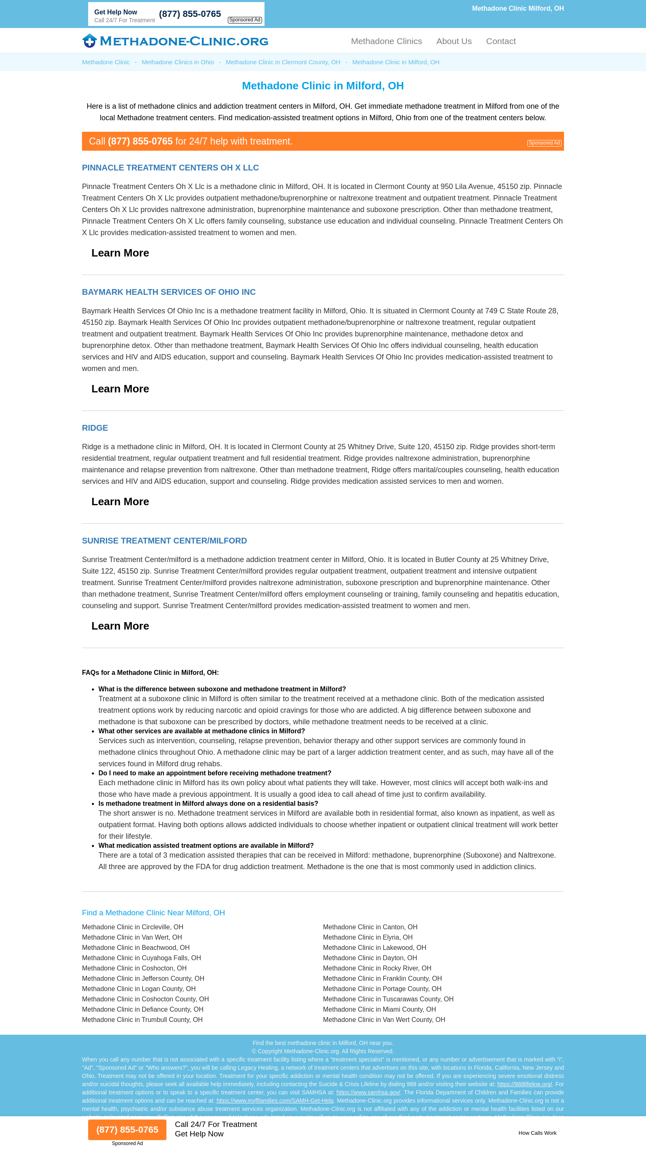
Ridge (95, 427)
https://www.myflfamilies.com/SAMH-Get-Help (275, 1100)
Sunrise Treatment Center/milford (164, 540)
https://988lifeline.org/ (524, 1084)
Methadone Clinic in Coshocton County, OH (145, 999)
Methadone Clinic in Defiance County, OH (143, 1009)
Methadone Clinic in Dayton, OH (370, 957)
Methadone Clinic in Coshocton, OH (134, 968)
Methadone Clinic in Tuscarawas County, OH (388, 999)
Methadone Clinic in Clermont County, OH (283, 61)
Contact (501, 41)
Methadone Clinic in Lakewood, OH (374, 947)
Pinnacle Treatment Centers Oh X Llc (170, 167)
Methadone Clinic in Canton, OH (370, 927)
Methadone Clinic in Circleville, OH (132, 927)
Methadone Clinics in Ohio (178, 61)
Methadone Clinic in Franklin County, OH (382, 978)
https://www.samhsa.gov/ (368, 1092)
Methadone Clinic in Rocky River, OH (377, 968)
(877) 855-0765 (190, 14)
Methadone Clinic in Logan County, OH (139, 988)
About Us (454, 41)
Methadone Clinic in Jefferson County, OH (143, 978)
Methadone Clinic (106, 61)
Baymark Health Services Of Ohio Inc (169, 291)
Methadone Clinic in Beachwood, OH (136, 947)
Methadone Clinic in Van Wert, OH (132, 937)
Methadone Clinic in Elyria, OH (368, 937)
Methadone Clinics (386, 41)
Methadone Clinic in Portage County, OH (382, 988)
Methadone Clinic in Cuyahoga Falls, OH (141, 957)
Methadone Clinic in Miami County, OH (379, 1009)
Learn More (120, 253)
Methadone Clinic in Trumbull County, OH (142, 1019)
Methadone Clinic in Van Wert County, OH (384, 1019)
